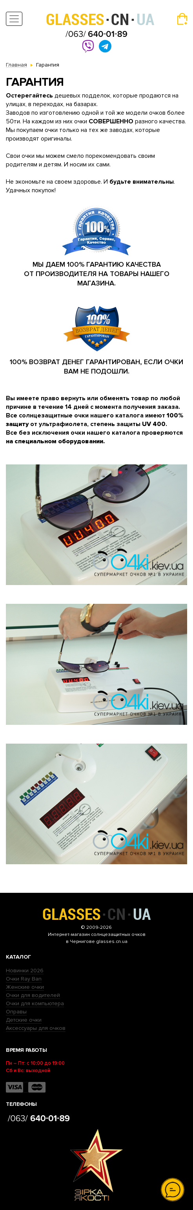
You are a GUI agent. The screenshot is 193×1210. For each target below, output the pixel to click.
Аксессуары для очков (36, 1028)
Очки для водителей (33, 995)
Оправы (16, 1011)
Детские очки (24, 1020)
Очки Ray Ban (24, 978)
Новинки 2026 (25, 970)
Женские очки (25, 987)
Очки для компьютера (35, 1003)
